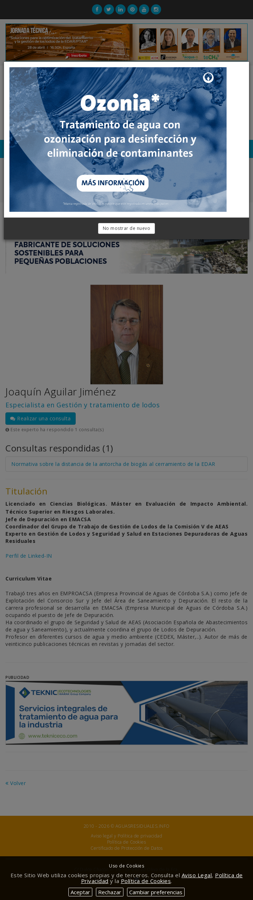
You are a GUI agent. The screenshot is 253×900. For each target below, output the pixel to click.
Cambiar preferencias (155, 892)
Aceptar (80, 892)
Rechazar (109, 892)
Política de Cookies (146, 880)
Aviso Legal (197, 875)
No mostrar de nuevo (127, 228)
